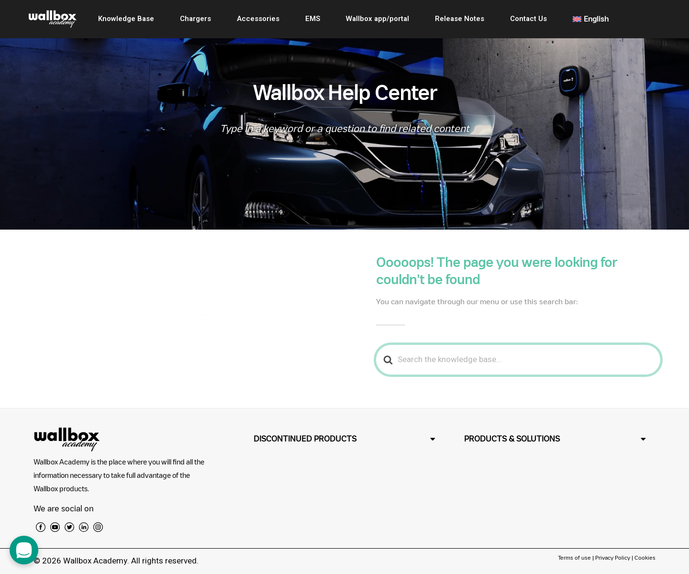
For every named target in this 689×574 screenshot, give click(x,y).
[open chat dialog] (24, 550)
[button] (344, 439)
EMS (312, 18)
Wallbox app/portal (377, 18)
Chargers (195, 18)
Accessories (258, 18)
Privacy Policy (612, 557)
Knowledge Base (126, 18)
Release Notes (459, 18)
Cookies (645, 557)
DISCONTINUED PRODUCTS (305, 438)
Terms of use (575, 557)
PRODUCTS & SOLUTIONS (512, 438)
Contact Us (528, 18)
